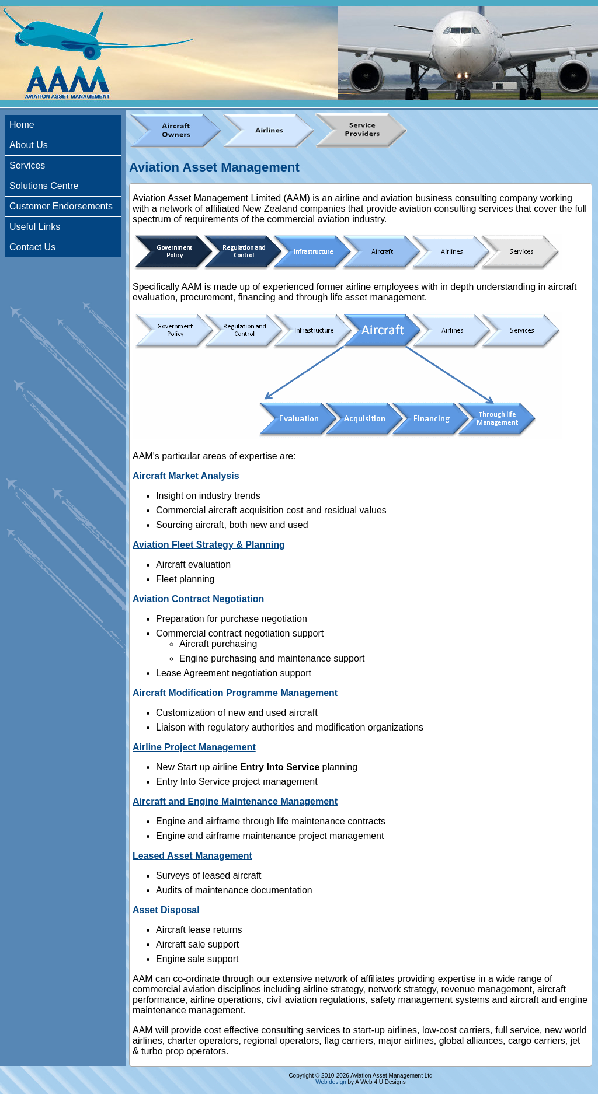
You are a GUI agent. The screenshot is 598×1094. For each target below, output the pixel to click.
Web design (330, 1082)
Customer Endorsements (61, 206)
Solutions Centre (43, 186)
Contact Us (32, 247)
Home (21, 125)
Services (27, 165)
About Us (28, 145)
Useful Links (34, 227)
